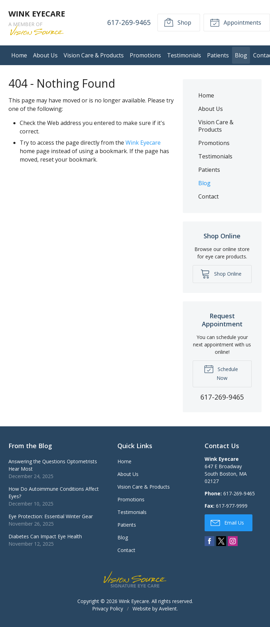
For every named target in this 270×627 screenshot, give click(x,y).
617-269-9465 (129, 22)
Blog (241, 55)
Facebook (209, 541)
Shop (177, 22)
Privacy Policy (107, 608)
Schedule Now (221, 372)
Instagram (233, 541)
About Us (45, 55)
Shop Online (221, 273)
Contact (208, 196)
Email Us (227, 522)
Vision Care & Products (94, 55)
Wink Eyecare (143, 142)
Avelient (168, 608)
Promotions (145, 55)
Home (19, 55)
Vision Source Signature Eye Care (135, 579)
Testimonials (184, 55)
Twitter (221, 541)
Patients (218, 55)
